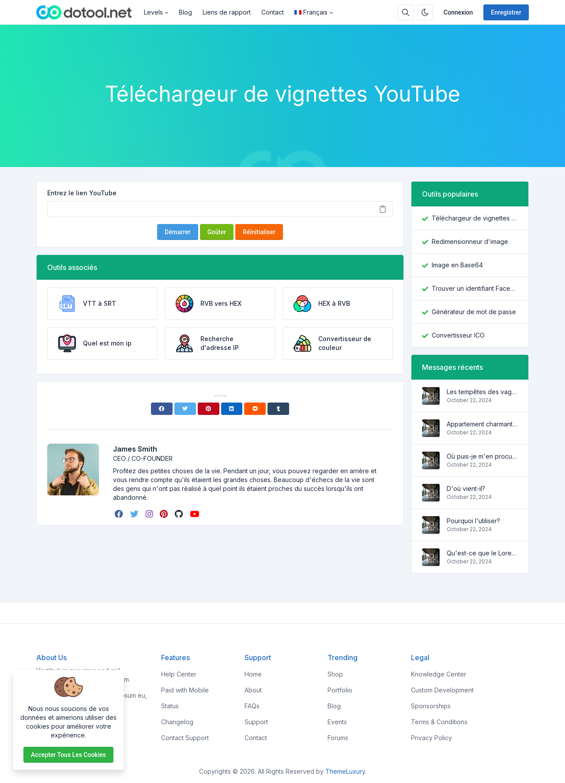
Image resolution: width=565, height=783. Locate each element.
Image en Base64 (457, 265)
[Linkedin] (232, 409)
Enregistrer (506, 12)
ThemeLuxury (345, 771)
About (253, 690)
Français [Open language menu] (311, 12)
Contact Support (185, 737)
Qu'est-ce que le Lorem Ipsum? (482, 553)
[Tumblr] (278, 409)
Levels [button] (153, 12)
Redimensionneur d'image (470, 241)
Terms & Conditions (439, 722)
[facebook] (120, 514)
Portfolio (340, 690)
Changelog (177, 722)
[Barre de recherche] (406, 12)
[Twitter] (185, 409)
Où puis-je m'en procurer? (482, 456)
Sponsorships (431, 706)
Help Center (178, 674)
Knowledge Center (438, 674)
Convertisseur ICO (458, 335)
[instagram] (150, 514)
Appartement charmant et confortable (482, 424)
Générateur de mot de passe (474, 311)
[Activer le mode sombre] (425, 12)
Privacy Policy (431, 737)
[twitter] (135, 514)
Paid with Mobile (185, 690)
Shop (335, 674)
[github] (179, 514)
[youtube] (195, 514)
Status (170, 706)
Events (337, 722)
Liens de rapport (227, 12)
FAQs (252, 706)
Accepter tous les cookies (68, 754)
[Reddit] (255, 409)
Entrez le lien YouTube (82, 193)
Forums (338, 737)
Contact (272, 12)
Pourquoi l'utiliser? (473, 521)
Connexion (458, 12)
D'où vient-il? (466, 488)
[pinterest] (164, 514)
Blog (185, 12)
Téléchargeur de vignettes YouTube (475, 218)
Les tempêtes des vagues (482, 391)
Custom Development (442, 690)
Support (256, 722)
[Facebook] (162, 409)
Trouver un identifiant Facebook (475, 288)
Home (253, 674)
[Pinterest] (208, 409)
